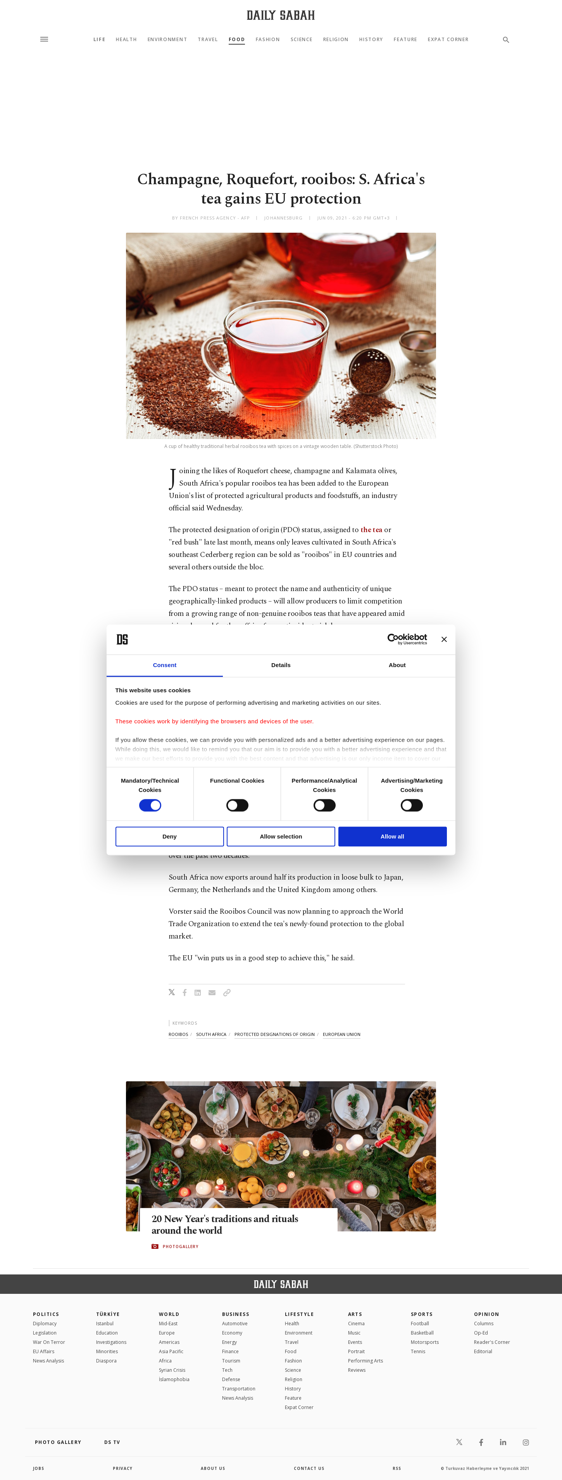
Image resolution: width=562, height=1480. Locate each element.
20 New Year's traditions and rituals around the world (226, 1225)
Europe (167, 1333)
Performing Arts (365, 1360)
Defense (231, 1379)
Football (420, 1323)
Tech (227, 1370)
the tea (371, 530)
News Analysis (48, 1360)
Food (237, 39)
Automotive (235, 1323)
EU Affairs (43, 1351)
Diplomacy (45, 1323)
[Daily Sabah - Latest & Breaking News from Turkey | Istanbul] (281, 15)
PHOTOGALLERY (180, 1246)
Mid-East (168, 1323)
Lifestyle (299, 1314)
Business (236, 1314)
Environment (167, 39)
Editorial (483, 1351)
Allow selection (281, 836)
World (169, 1314)
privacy (123, 1468)
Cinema (356, 1323)
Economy (232, 1333)
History (371, 39)
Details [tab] (281, 665)
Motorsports (425, 1342)
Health (126, 39)
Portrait (356, 1351)
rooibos (178, 1034)
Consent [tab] (165, 665)
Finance (230, 1351)
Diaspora (106, 1360)
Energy (229, 1342)
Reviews (356, 1370)
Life (99, 39)
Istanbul (105, 1323)
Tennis (418, 1351)
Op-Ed (481, 1333)
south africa (211, 1034)
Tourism (231, 1360)
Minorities (107, 1351)
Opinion (487, 1314)
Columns (483, 1323)
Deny (169, 836)
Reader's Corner (492, 1342)
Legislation (45, 1333)
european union (341, 1034)
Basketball (422, 1333)
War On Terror (49, 1342)
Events (355, 1342)
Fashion (268, 39)
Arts (355, 1314)
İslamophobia (174, 1379)
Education (107, 1333)
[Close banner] (444, 639)
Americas (169, 1342)
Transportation (238, 1388)
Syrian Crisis (172, 1370)
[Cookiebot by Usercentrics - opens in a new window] (393, 639)
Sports (422, 1314)
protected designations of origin (274, 1034)
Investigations (111, 1342)
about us (213, 1468)
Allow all (392, 836)
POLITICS (46, 1314)
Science (302, 39)
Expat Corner (448, 39)
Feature (405, 39)
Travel (208, 39)
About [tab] (397, 665)
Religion (336, 39)
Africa (165, 1360)
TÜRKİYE (108, 1314)
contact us (309, 1468)
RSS (397, 1468)
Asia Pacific (171, 1351)
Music (354, 1333)
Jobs (38, 1468)
